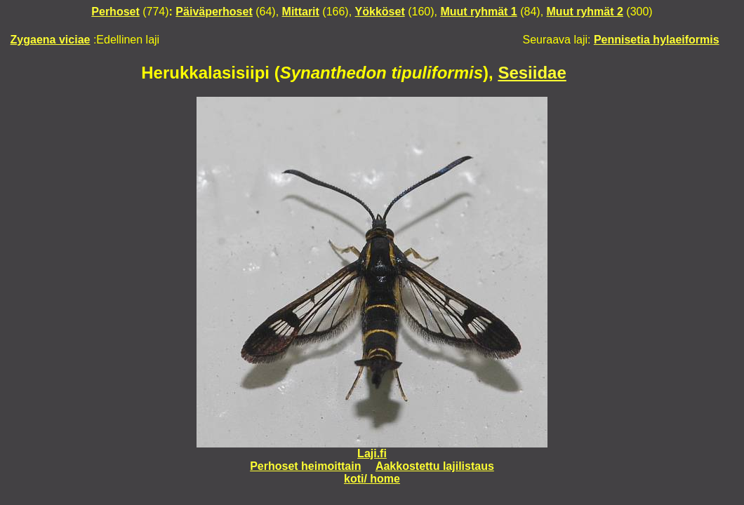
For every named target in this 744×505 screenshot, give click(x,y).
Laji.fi (372, 453)
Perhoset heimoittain (305, 466)
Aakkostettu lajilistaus (435, 466)
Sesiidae (532, 72)
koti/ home (372, 479)
